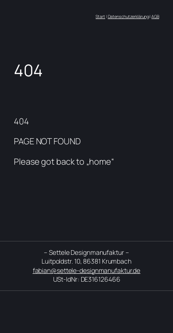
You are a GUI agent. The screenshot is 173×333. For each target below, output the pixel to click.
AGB (155, 16)
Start (100, 16)
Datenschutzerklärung (128, 16)
